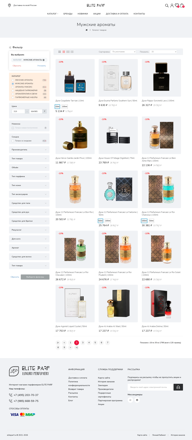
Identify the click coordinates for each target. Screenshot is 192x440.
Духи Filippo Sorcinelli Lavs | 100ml (158, 100)
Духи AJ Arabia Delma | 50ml (155, 326)
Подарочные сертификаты (104, 395)
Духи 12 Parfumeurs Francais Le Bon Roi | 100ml (74, 213)
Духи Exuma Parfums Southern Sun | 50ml (118, 100)
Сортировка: (104, 52)
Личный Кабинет (159, 435)
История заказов (106, 381)
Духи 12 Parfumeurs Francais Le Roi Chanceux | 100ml (158, 213)
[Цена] (18, 111)
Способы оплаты (19, 408)
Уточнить (41, 65)
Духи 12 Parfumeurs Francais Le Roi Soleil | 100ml (161, 273)
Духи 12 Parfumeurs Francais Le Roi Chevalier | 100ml (72, 273)
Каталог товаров (99, 30)
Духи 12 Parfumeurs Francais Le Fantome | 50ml (118, 213)
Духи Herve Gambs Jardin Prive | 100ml (74, 158)
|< (58, 342)
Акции (101, 404)
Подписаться (178, 387)
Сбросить (17, 65)
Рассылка (73, 393)
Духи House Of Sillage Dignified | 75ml (116, 158)
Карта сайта (104, 377)
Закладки (103, 385)
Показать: (144, 52)
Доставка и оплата (77, 377)
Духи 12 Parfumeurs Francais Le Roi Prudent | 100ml (115, 273)
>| (77, 347)
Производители (106, 389)
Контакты (73, 396)
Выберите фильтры (35, 277)
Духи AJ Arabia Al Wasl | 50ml (112, 326)
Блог (70, 400)
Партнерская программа (110, 400)
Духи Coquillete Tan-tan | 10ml (70, 100)
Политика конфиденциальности (79, 383)
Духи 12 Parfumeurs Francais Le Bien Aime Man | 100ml (159, 159)
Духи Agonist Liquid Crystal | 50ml (71, 326)
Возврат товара (76, 389)
